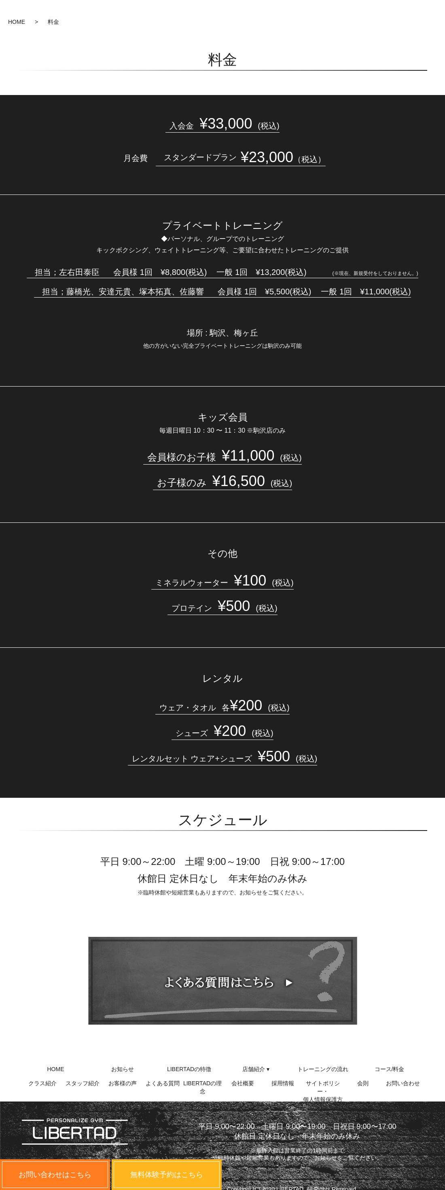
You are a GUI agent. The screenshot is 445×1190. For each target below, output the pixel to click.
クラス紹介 (42, 1083)
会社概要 (242, 1083)
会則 (363, 1083)
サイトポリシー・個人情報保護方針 (323, 1086)
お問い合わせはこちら (55, 1175)
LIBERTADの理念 (202, 1086)
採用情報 (282, 1083)
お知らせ (122, 1069)
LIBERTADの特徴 (189, 1069)
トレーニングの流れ (322, 1069)
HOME (16, 22)
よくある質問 (163, 1083)
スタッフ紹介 (83, 1083)
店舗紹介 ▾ (255, 1069)
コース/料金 (390, 1069)
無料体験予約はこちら (166, 1175)
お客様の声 (122, 1083)
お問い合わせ (403, 1083)
